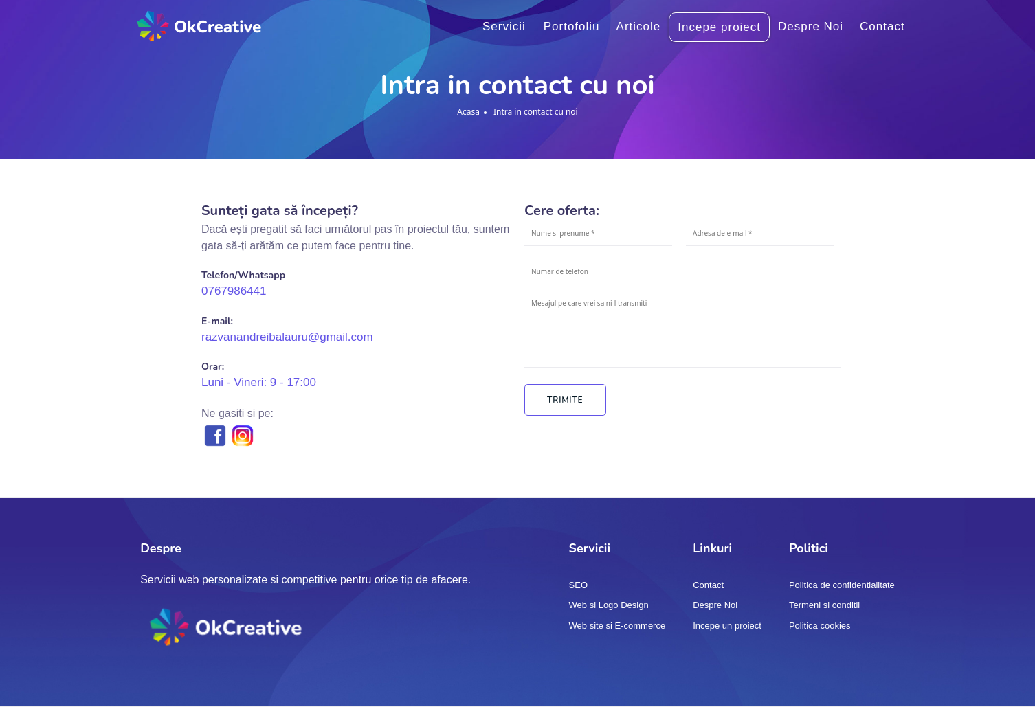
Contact (882, 26)
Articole (638, 26)
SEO (578, 585)
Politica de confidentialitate (842, 585)
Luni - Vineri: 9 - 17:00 (258, 382)
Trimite (565, 399)
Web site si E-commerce (617, 625)
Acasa (468, 111)
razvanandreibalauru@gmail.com (287, 337)
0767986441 (234, 291)
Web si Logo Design (609, 605)
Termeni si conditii (824, 605)
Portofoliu (572, 26)
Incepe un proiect (727, 625)
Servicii (504, 26)
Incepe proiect (719, 27)
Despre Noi (810, 26)
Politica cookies (820, 625)
